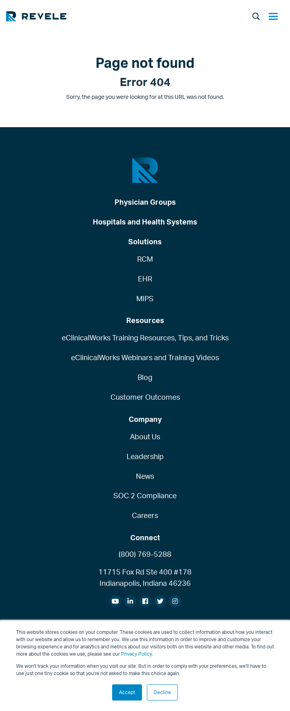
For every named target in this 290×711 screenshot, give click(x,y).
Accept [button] (127, 692)
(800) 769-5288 (145, 554)
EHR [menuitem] (145, 278)
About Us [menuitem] (145, 436)
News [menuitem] (145, 476)
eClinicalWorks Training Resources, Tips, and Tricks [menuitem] (145, 337)
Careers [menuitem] (145, 515)
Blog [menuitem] (145, 377)
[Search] (256, 17)
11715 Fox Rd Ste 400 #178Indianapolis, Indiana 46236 (145, 577)
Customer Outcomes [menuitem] (145, 396)
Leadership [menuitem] (145, 456)
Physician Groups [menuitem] (145, 201)
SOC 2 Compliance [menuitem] (145, 495)
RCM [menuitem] (145, 258)
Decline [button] (162, 692)
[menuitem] (115, 601)
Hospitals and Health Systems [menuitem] (145, 221)
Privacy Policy (136, 654)
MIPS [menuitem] (145, 298)
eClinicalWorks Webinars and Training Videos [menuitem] (145, 357)
